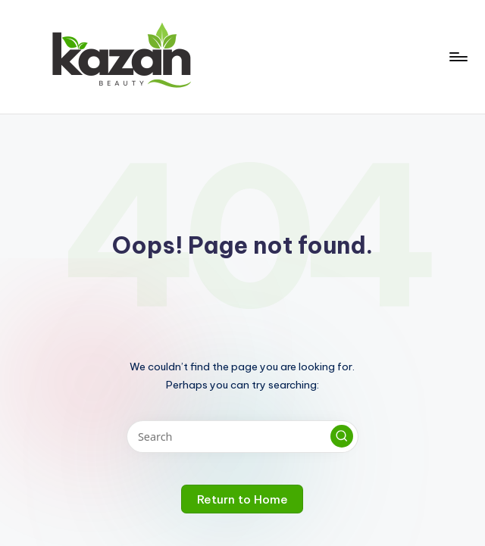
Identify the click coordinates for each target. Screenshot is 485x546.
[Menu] (457, 56)
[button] (341, 436)
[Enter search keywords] (242, 436)
